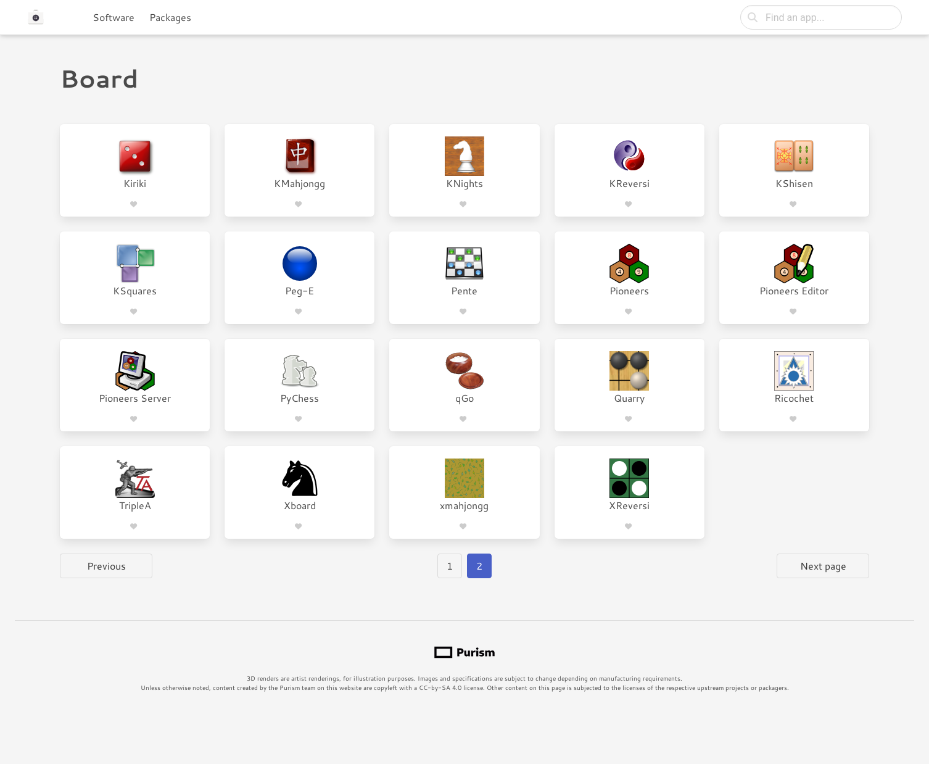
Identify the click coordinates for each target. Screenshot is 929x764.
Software (113, 17)
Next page (823, 565)
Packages (170, 17)
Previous (106, 565)
